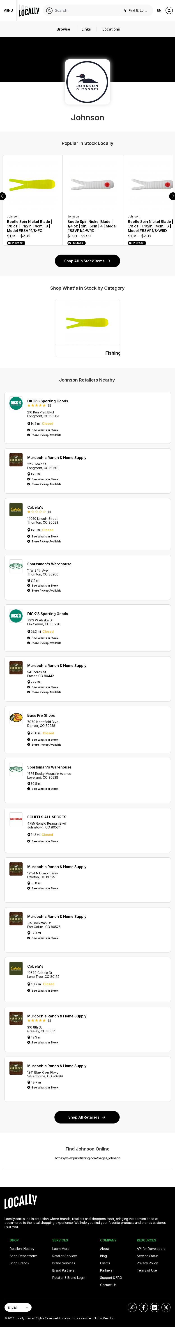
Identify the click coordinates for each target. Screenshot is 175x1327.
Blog (103, 1256)
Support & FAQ (111, 1277)
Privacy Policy (147, 1263)
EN (159, 10)
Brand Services (63, 1263)
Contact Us (108, 1285)
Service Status (147, 1256)
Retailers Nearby (22, 1249)
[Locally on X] (165, 1307)
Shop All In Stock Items (87, 261)
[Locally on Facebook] (143, 1307)
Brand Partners (63, 1270)
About (104, 1249)
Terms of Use (147, 1270)
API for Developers (151, 1249)
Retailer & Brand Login (68, 1277)
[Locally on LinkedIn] (154, 1307)
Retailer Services (65, 1256)
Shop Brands (19, 1263)
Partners (106, 1270)
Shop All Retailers (87, 1117)
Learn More (60, 1249)
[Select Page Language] (18, 1307)
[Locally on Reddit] (132, 1307)
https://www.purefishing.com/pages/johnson (87, 1158)
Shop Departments (23, 1256)
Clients (105, 1263)
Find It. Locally (137, 10)
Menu (8, 10)
